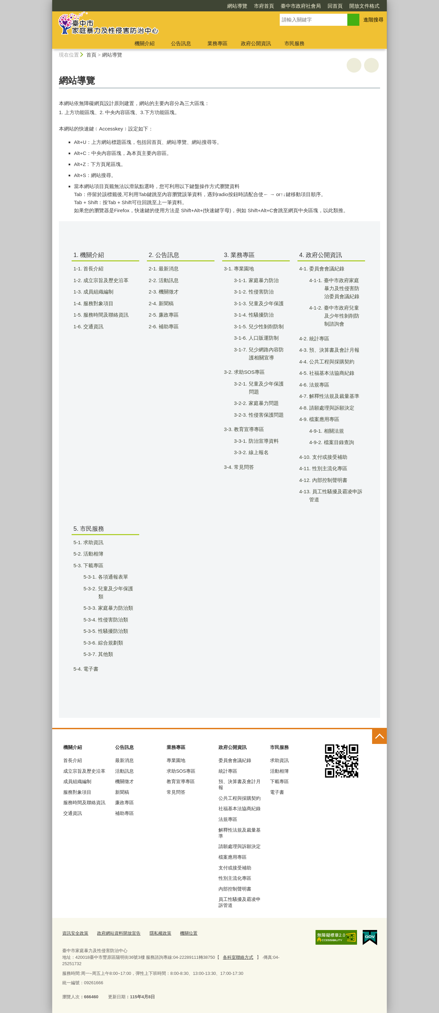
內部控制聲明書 (234, 889)
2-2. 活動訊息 (168, 280)
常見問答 (176, 792)
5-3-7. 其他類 (105, 654)
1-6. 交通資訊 (92, 326)
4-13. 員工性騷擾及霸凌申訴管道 (335, 495)
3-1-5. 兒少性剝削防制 (265, 326)
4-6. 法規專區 (318, 385)
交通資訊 (72, 813)
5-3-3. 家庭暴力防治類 (115, 608)
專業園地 (176, 760)
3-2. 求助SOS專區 (248, 372)
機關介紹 (145, 43)
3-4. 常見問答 (243, 467)
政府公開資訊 (256, 43)
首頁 (91, 55)
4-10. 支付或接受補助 (327, 457)
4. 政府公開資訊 (320, 255)
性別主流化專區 (234, 878)
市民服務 (294, 43)
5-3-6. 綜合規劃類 (110, 643)
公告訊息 (181, 43)
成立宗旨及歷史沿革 (84, 771)
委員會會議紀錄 (234, 760)
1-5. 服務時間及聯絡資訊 (105, 315)
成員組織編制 (77, 781)
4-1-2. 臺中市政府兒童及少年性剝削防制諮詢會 (341, 316)
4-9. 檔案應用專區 (323, 419)
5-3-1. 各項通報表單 (112, 577)
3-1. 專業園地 (243, 268)
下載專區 (279, 781)
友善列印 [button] (354, 65)
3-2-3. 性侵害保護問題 (265, 415)
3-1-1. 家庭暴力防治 (262, 280)
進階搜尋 (373, 19)
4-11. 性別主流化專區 (327, 468)
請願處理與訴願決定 (239, 846)
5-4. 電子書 (90, 669)
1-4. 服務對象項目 (97, 303)
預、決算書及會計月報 (239, 784)
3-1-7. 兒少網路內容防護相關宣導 (265, 353)
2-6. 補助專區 (168, 326)
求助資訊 (279, 760)
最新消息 (124, 760)
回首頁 (335, 6)
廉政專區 (124, 802)
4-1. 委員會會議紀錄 (326, 268)
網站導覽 (237, 6)
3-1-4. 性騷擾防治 (260, 315)
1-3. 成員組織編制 (97, 291)
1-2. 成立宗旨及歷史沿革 (105, 280)
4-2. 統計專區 (318, 338)
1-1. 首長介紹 (92, 268)
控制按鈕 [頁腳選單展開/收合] (379, 736)
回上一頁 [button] (371, 65)
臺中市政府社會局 (301, 6)
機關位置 (188, 933)
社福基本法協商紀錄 (239, 808)
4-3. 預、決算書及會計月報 (333, 350)
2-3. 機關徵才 (168, 291)
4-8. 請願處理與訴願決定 (331, 408)
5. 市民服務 (88, 528)
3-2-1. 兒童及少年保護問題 (265, 388)
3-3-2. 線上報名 (257, 452)
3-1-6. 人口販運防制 (262, 338)
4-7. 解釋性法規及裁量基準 (333, 396)
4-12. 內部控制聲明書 (327, 480)
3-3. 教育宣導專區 (248, 429)
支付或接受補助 (234, 867)
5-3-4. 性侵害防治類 (112, 619)
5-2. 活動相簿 (92, 554)
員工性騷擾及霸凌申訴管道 (239, 902)
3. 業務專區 (239, 255)
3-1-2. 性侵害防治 (260, 291)
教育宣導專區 (181, 781)
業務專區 (217, 43)
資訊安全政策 (75, 933)
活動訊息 (124, 771)
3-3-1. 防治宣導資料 (262, 441)
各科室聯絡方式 (238, 956)
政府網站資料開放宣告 (119, 933)
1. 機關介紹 (88, 255)
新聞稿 (122, 792)
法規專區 (227, 819)
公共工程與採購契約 (239, 798)
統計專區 (227, 771)
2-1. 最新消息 (168, 268)
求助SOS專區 (181, 771)
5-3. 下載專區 (92, 565)
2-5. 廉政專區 (168, 315)
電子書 (277, 792)
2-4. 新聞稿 (165, 303)
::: (49, 3)
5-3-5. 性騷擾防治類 (112, 631)
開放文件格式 (364, 6)
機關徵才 (124, 781)
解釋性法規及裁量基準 (239, 833)
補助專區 (124, 813)
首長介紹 (72, 760)
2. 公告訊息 (164, 255)
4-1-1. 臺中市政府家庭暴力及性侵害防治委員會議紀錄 (341, 288)
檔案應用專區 (232, 857)
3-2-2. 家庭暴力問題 (262, 403)
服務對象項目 (77, 792)
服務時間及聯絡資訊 (84, 802)
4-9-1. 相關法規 (333, 431)
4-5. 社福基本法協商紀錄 (331, 373)
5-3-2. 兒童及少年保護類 (115, 592)
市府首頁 (264, 6)
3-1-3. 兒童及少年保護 (265, 303)
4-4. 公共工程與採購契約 (331, 361)
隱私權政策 (160, 933)
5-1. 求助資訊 (92, 542)
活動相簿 (279, 771)
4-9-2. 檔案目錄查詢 (338, 442)
